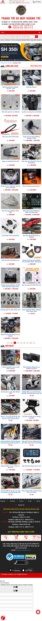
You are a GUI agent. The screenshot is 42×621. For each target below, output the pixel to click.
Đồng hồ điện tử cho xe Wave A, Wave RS (10, 466)
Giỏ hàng (38, 2)
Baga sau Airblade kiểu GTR (10, 161)
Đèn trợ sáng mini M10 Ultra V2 (31, 285)
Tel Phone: (15, 517)
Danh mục (2, 2)
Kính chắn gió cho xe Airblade (10, 112)
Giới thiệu (12, 501)
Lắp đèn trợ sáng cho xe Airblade (31, 112)
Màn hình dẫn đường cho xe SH (31, 466)
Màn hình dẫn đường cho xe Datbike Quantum (31, 367)
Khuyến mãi (21, 505)
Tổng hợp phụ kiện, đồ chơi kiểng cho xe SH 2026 (31, 491)
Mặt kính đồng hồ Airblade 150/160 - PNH (10, 87)
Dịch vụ (21, 501)
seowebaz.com (12, 574)
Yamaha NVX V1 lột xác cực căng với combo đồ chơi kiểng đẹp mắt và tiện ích (10, 492)
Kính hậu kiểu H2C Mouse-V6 (10, 260)
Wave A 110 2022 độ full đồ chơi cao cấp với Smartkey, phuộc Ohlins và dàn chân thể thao (10, 418)
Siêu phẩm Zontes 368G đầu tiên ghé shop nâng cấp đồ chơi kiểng (31, 442)
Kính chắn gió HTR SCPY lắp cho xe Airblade (31, 162)
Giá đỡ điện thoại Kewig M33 (10, 235)
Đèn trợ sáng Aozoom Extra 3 (31, 186)
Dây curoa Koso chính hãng (10, 137)
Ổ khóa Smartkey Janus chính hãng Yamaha (10, 367)
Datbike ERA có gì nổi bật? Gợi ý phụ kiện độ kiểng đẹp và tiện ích (31, 392)
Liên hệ (38, 501)
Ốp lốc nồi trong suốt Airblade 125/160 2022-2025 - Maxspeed (31, 261)
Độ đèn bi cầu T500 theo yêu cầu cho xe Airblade (10, 186)
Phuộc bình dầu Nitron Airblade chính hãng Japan (31, 310)
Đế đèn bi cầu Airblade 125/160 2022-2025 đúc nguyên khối (10, 285)
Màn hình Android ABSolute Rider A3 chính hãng (31, 211)
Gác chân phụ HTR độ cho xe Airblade (31, 236)
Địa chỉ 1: (6, 512)
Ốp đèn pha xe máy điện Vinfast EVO (10, 392)
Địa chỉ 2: (5, 522)
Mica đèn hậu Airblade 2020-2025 (10, 211)
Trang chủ (3, 63)
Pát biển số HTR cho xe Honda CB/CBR (31, 417)
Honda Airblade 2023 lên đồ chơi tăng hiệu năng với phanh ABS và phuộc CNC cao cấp (10, 442)
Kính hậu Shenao (31, 87)
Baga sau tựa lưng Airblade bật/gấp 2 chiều (31, 137)
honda (9, 63)
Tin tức (30, 501)
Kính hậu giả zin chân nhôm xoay (10, 310)
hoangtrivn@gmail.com (23, 550)
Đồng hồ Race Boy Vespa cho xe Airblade (10, 335)
